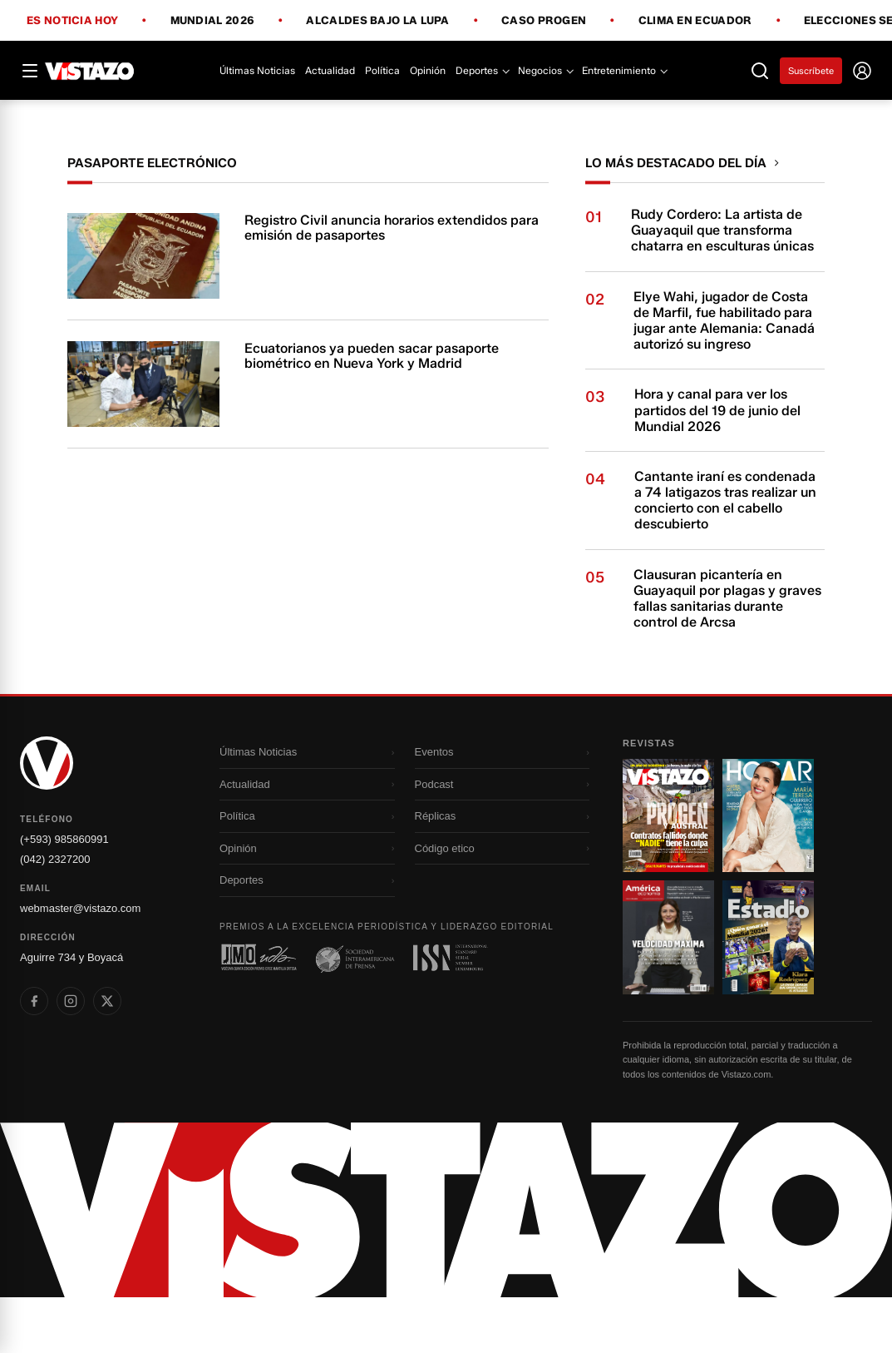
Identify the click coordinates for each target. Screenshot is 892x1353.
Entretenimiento (624, 70)
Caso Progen (543, 21)
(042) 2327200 (55, 915)
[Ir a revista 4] (768, 992)
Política (382, 70)
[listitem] (34, 1057)
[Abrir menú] (30, 71)
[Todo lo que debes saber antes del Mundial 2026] (446, 128)
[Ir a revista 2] (768, 871)
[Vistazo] (90, 71)
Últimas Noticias (257, 70)
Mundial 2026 (212, 21)
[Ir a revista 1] (668, 871)
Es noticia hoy (72, 21)
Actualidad (330, 70)
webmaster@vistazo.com (80, 964)
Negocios (545, 70)
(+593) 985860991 (64, 895)
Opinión (428, 70)
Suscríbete (811, 71)
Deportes (482, 70)
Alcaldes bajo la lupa (377, 21)
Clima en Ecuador (695, 21)
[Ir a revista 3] (668, 992)
